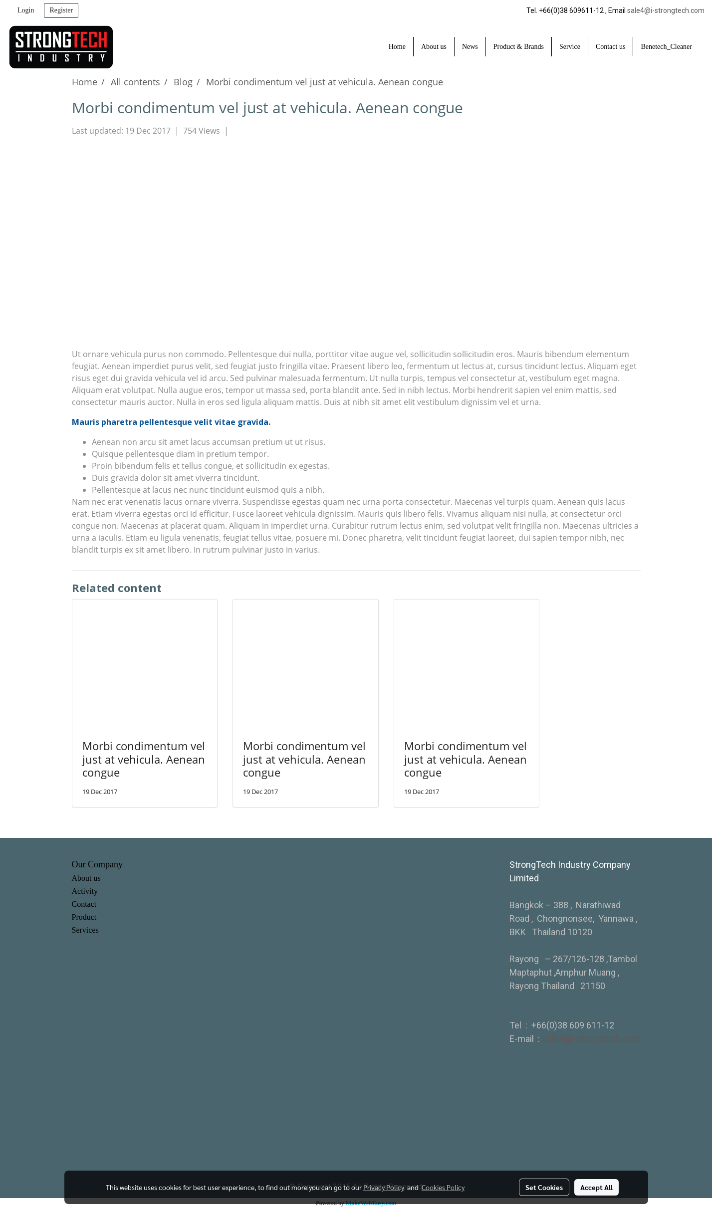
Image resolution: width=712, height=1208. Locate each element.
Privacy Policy (383, 1187)
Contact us (611, 46)
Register (61, 10)
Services (85, 930)
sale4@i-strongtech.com (666, 10)
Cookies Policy (443, 1187)
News (470, 46)
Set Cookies (544, 1187)
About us (434, 46)
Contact (84, 904)
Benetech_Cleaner (666, 46)
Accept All (596, 1187)
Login (25, 10)
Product (84, 917)
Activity (85, 891)
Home (397, 46)
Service (569, 46)
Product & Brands (518, 46)
